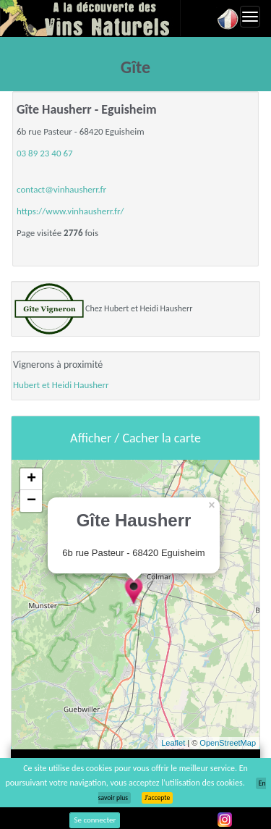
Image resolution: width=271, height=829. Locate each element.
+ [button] (31, 479)
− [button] (31, 501)
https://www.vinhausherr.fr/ (70, 211)
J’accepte (157, 798)
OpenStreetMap (227, 742)
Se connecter (95, 820)
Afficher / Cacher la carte (135, 438)
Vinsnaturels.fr (90, 18)
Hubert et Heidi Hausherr (61, 384)
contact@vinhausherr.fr (61, 189)
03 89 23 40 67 (45, 153)
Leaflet (173, 742)
